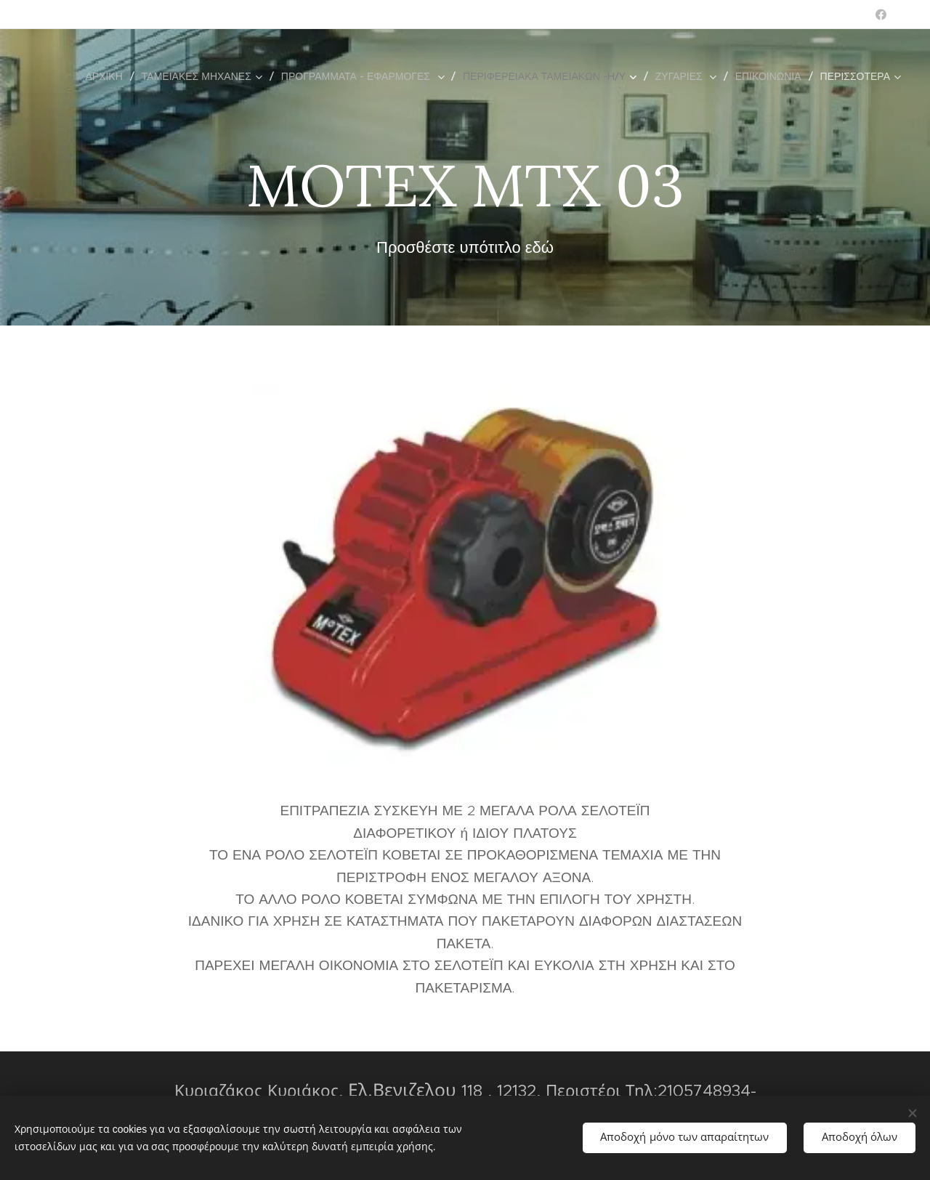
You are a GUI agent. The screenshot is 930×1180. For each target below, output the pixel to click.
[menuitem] (107, 76)
